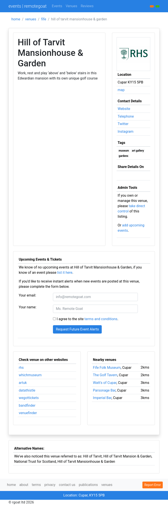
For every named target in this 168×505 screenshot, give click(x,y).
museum (124, 150)
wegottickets (29, 398)
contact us (67, 485)
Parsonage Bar (104, 390)
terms (36, 485)
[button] (157, 6)
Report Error (152, 485)
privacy (50, 485)
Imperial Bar (102, 398)
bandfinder (27, 405)
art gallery (138, 150)
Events (57, 6)
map (121, 90)
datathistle (27, 390)
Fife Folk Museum (107, 368)
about (23, 485)
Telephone (126, 116)
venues (30, 19)
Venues (71, 6)
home (15, 19)
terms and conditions (100, 319)
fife (43, 19)
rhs (21, 368)
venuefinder (28, 413)
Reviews (87, 6)
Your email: (27, 295)
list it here (64, 272)
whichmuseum (30, 375)
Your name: (27, 307)
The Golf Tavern (105, 375)
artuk (23, 383)
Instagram (125, 131)
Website (124, 109)
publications (88, 485)
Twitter (123, 124)
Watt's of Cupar (105, 383)
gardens (123, 155)
